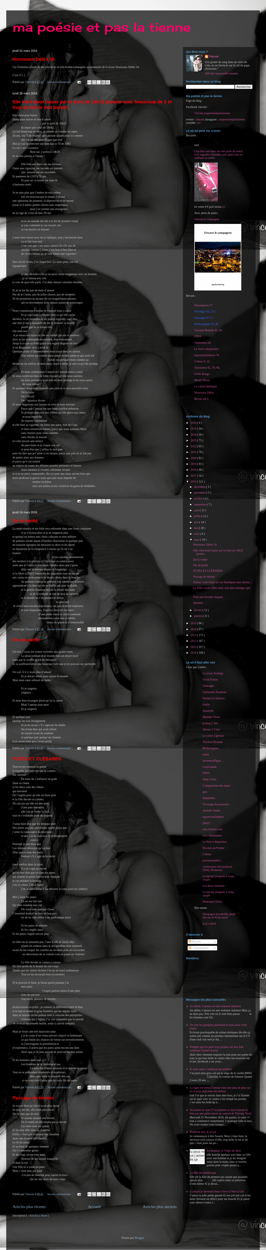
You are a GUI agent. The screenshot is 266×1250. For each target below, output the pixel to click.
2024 (194, 434)
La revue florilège (213, 673)
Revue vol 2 (201, 398)
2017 (194, 475)
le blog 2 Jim (210, 723)
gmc (205, 791)
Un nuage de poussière (216, 804)
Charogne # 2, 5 (203, 317)
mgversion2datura (213, 816)
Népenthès (209, 798)
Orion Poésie (210, 679)
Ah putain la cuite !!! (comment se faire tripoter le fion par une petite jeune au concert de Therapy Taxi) (220, 1111)
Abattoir (198, 602)
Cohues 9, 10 (202, 361)
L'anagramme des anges (216, 785)
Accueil (94, 1206)
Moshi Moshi (202, 380)
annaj (206, 754)
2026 (194, 422)
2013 (194, 635)
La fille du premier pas (203, 1172)
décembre (200, 486)
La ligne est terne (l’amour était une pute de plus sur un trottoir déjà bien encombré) (220, 1089)
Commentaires (198, 948)
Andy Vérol (209, 779)
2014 (194, 629)
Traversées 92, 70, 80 (206, 367)
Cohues (207, 854)
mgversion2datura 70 (206, 355)
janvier (198, 616)
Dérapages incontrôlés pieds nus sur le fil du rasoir (219, 916)
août (197, 510)
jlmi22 (206, 823)
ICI (21, 75)
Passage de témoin (33, 1098)
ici (199, 122)
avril (197, 533)
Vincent (214, 56)
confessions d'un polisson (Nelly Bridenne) (217, 868)
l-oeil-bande (210, 766)
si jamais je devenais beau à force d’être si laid (217, 1191)
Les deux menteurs (214, 885)
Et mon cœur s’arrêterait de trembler (211, 1069)
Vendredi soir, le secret (203, 1132)
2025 (194, 428)
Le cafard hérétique (205, 386)
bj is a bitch (209, 923)
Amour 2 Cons (211, 729)
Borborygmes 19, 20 (206, 324)
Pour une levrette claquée (208, 597)
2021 (194, 452)
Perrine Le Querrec (214, 698)
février (198, 610)
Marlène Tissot (211, 717)
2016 (194, 481)
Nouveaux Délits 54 (33, 59)
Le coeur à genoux (213, 735)
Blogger (139, 1237)
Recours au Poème (213, 848)
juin (196, 522)
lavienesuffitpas (212, 760)
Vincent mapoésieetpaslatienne (212, 113)
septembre (200, 504)
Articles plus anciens (160, 1206)
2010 (194, 652)
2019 (194, 464)
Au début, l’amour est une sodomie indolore (215, 1006)
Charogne (208, 685)
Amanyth (208, 710)
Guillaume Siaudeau (214, 692)
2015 (194, 623)
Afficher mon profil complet (221, 73)
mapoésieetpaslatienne (232, 119)
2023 (194, 440)
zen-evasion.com (212, 829)
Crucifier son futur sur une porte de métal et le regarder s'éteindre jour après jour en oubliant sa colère (218, 154)
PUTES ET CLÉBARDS (37, 758)
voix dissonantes (212, 835)
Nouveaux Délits (212, 901)
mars (197, 539)
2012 (194, 640)
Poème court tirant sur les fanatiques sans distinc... (222, 582)
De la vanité (25, 520)
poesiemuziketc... (213, 860)
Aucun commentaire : (60, 82)
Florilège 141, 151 (205, 311)
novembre (200, 492)
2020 (194, 458)
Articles (194, 941)
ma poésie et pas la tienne (101, 27)
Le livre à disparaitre (206, 349)
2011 (194, 646)
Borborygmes (210, 748)
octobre (198, 498)
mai (196, 528)
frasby (206, 704)
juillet (197, 516)
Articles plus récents (29, 1206)
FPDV (198, 336)
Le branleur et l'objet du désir (224, 1150)
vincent (200, 119)
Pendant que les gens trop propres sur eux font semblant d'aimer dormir (217, 1048)
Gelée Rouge (201, 373)
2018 (194, 469)
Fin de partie (26, 639)
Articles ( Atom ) (39, 1215)
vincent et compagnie (206, 219)
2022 (194, 446)
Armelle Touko (211, 810)
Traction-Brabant (213, 742)
